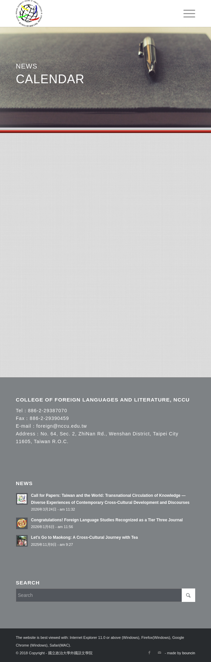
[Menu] (186, 13)
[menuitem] (186, 13)
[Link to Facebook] (149, 653)
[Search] (105, 595)
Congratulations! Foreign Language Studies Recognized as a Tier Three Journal (107, 520)
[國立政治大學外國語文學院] (87, 13)
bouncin (188, 653)
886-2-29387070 (47, 410)
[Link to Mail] (159, 653)
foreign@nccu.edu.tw (61, 426)
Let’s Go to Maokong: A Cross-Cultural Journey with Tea (84, 537)
